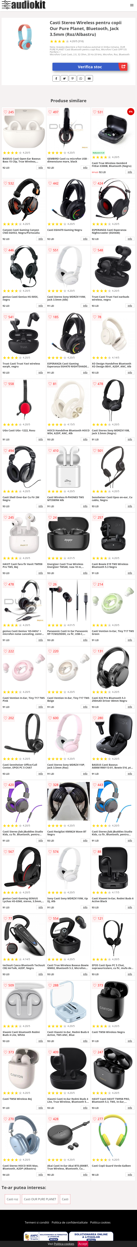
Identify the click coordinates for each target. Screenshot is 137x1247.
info (41, 167)
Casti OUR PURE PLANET (40, 1199)
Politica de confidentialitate (70, 1222)
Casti (65, 1199)
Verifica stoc (103, 67)
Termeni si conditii (37, 1222)
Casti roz (12, 1199)
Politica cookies (100, 1222)
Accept (82, 1244)
